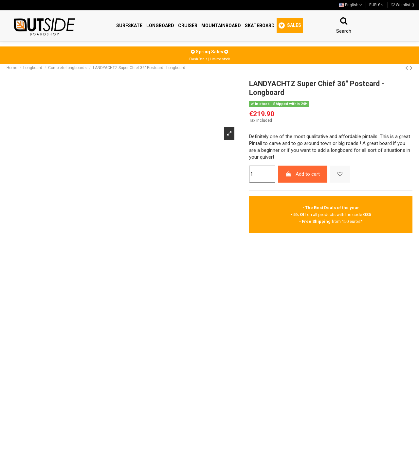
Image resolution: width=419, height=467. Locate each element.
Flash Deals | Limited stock (209, 59)
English (350, 5)
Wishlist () (402, 5)
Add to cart (302, 174)
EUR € (376, 5)
